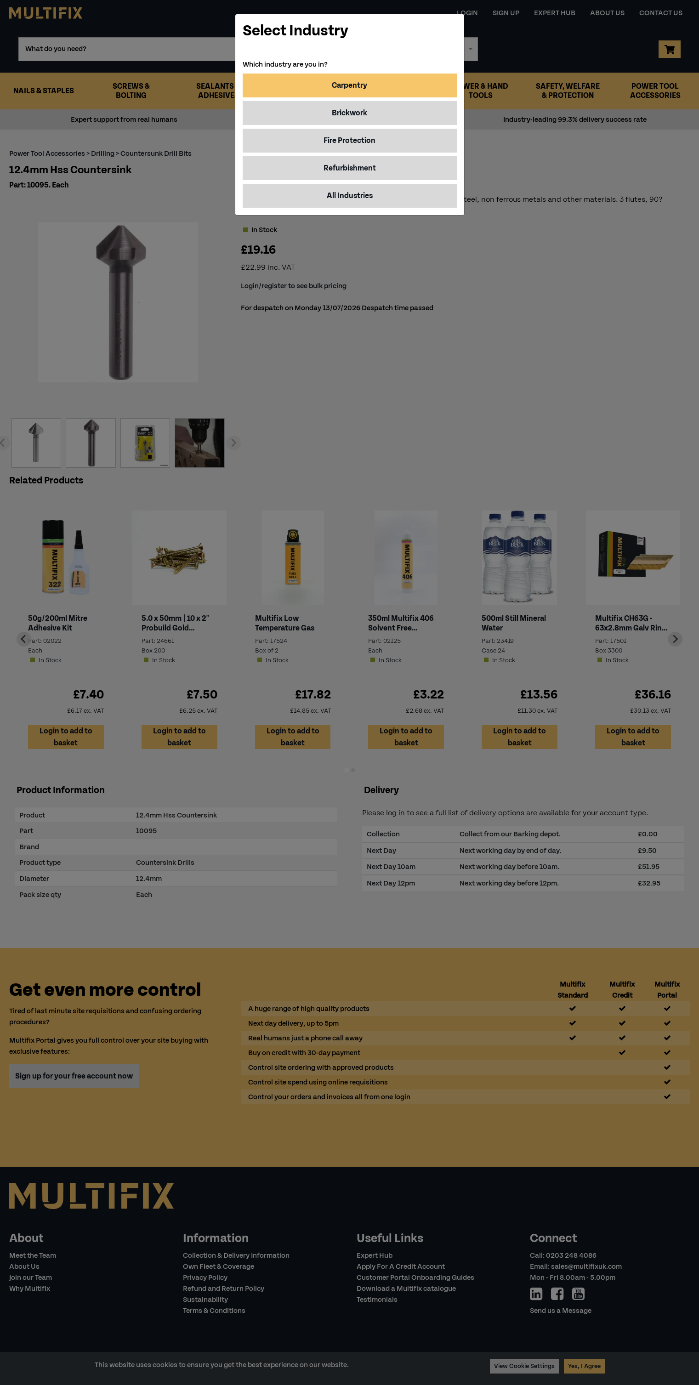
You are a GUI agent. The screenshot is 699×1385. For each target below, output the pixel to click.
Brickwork (349, 113)
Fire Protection (349, 140)
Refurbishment (350, 168)
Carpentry (349, 85)
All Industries (350, 195)
